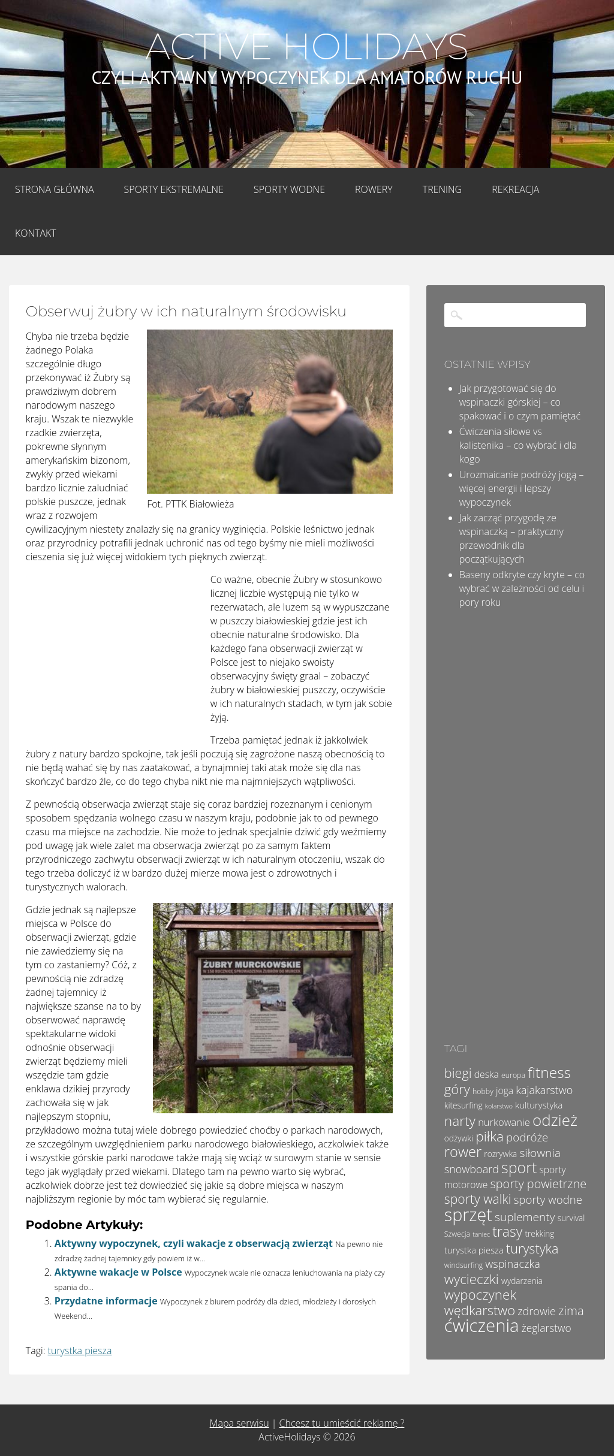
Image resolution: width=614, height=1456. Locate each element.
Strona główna (54, 189)
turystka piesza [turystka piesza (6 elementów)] (474, 1250)
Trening (442, 189)
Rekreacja (515, 189)
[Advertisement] (116, 652)
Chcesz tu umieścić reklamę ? (342, 1423)
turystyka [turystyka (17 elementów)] (532, 1248)
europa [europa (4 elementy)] (513, 1075)
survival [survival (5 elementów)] (571, 1218)
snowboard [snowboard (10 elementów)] (471, 1169)
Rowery (374, 189)
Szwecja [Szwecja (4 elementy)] (457, 1234)
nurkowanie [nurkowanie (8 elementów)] (504, 1122)
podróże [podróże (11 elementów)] (527, 1136)
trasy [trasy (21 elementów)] (507, 1231)
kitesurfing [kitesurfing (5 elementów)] (463, 1105)
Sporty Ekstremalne (174, 189)
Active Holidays (306, 47)
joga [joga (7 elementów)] (504, 1090)
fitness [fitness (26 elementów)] (549, 1072)
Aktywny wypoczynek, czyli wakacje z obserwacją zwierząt (194, 1243)
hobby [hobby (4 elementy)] (482, 1091)
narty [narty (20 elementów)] (459, 1120)
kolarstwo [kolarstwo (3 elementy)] (499, 1106)
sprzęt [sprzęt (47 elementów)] (468, 1214)
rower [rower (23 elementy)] (462, 1151)
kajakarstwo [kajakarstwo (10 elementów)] (544, 1090)
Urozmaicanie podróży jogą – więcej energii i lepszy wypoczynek (521, 488)
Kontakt (35, 233)
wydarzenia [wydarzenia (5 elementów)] (522, 1280)
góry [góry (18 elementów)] (457, 1089)
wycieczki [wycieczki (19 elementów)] (471, 1279)
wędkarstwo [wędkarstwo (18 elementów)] (479, 1310)
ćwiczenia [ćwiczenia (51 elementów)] (481, 1325)
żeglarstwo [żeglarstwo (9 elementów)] (546, 1328)
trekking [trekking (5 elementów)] (539, 1233)
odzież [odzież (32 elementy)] (554, 1120)
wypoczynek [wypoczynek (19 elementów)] (480, 1294)
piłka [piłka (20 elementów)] (489, 1136)
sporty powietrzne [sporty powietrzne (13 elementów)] (538, 1184)
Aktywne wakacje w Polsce (118, 1272)
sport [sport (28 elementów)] (519, 1167)
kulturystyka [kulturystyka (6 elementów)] (538, 1105)
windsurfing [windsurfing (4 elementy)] (463, 1265)
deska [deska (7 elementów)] (486, 1074)
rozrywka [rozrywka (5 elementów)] (500, 1153)
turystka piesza (80, 1350)
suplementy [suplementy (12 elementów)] (525, 1217)
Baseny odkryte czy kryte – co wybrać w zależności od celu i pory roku (522, 588)
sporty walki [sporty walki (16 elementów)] (477, 1198)
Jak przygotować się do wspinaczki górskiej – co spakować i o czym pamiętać (519, 402)
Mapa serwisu (239, 1423)
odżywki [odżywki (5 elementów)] (458, 1138)
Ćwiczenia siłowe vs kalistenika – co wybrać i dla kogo (518, 445)
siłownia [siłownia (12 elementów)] (539, 1153)
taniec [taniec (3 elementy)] (481, 1234)
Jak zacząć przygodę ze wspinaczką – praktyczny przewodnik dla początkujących (511, 538)
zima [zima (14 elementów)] (571, 1310)
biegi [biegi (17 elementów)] (458, 1073)
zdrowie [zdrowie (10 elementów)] (536, 1311)
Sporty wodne (289, 189)
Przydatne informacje (106, 1300)
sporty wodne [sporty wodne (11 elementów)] (548, 1199)
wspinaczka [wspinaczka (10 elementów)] (512, 1263)
